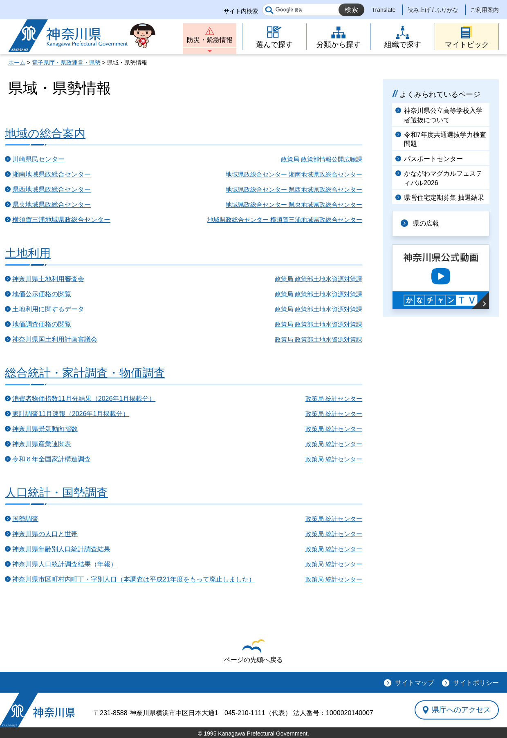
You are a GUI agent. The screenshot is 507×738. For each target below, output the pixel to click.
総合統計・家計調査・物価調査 (85, 373)
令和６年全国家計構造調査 (51, 459)
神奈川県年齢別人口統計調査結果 (61, 549)
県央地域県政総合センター (51, 204)
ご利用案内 (484, 10)
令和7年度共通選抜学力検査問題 (445, 139)
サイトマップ (414, 682)
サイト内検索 (241, 11)
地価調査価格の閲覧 (41, 324)
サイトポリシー (476, 682)
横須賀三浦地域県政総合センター (61, 219)
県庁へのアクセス (461, 710)
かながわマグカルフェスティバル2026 (443, 178)
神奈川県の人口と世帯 (45, 533)
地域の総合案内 (45, 133)
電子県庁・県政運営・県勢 (66, 62)
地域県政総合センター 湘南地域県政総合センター (294, 174)
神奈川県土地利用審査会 (48, 278)
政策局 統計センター (333, 398)
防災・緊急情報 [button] (210, 39)
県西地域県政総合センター (51, 189)
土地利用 (28, 253)
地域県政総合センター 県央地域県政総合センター (294, 204)
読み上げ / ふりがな (433, 10)
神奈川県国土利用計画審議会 (54, 339)
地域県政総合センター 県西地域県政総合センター (294, 189)
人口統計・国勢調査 (56, 492)
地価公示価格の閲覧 (41, 294)
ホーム (16, 62)
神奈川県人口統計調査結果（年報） (64, 564)
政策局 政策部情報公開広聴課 (321, 159)
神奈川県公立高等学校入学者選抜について (443, 115)
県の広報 (426, 223)
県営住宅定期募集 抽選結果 (444, 197)
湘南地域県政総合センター (51, 174)
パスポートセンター (433, 158)
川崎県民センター (38, 159)
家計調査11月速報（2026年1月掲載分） (70, 413)
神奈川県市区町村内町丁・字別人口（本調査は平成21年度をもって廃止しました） (133, 579)
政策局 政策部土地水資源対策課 (318, 278)
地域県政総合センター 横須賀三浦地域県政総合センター (284, 219)
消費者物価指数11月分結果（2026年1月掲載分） (83, 398)
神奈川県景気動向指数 (45, 428)
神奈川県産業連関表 (41, 444)
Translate (384, 10)
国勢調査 (25, 518)
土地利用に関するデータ (48, 309)
